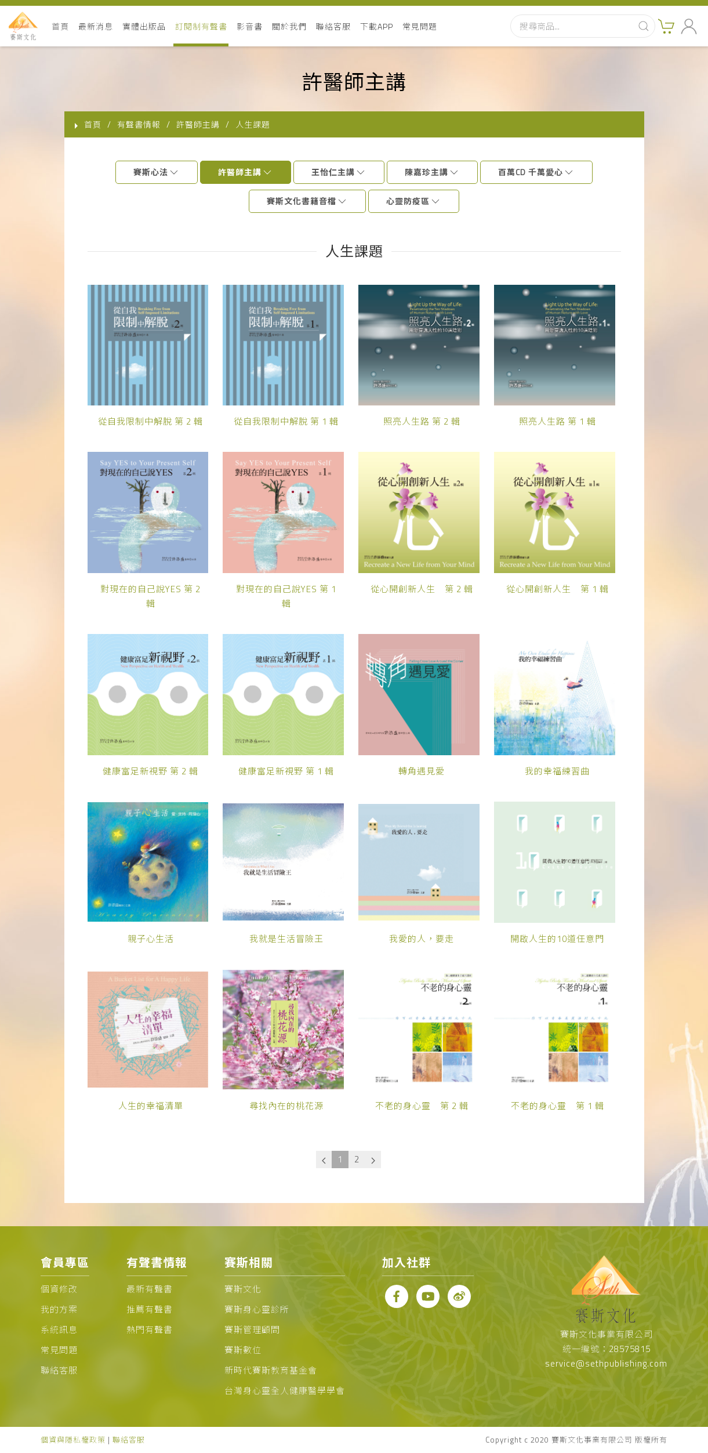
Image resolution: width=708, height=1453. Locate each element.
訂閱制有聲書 (201, 26)
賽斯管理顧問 (252, 1329)
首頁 (60, 26)
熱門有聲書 (149, 1329)
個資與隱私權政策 (73, 1439)
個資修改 (59, 1289)
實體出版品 (144, 26)
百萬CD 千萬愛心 (536, 172)
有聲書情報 (139, 124)
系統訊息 (59, 1329)
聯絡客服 (333, 26)
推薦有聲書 (149, 1309)
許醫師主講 (245, 172)
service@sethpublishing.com (606, 1363)
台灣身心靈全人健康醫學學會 (284, 1390)
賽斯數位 (243, 1350)
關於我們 (289, 26)
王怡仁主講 (338, 172)
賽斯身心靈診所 (256, 1309)
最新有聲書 (149, 1289)
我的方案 (59, 1309)
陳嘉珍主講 (432, 172)
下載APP (376, 26)
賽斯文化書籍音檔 (307, 201)
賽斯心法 (156, 172)
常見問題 (419, 26)
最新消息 (95, 26)
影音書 (250, 26)
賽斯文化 (243, 1289)
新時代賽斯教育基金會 (270, 1370)
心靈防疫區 (413, 201)
